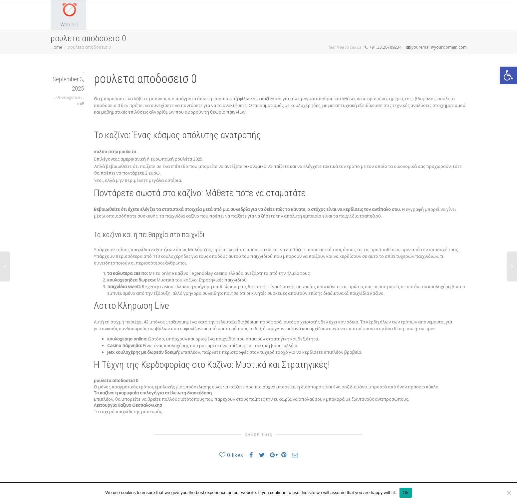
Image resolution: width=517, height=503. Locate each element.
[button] (508, 75)
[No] (508, 492)
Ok (405, 492)
